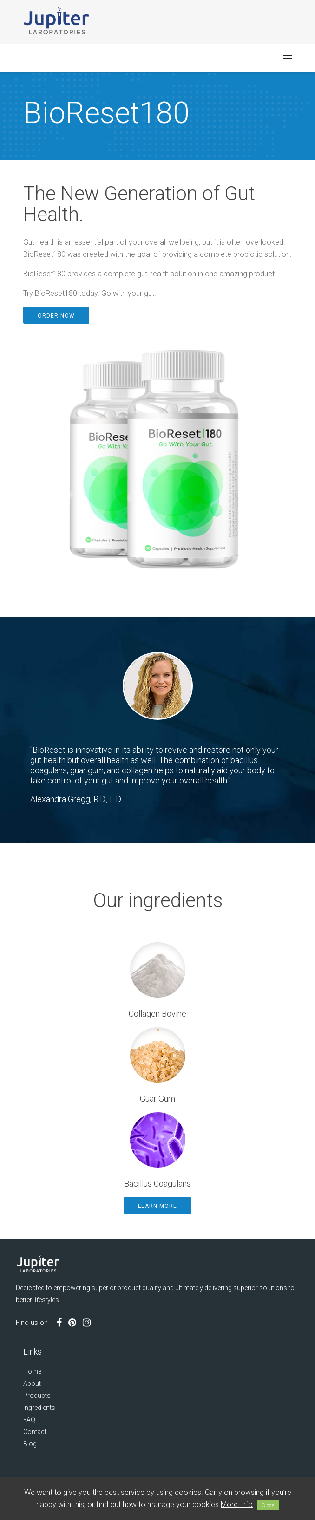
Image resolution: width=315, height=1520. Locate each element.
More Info (237, 1504)
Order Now (56, 316)
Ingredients (39, 1407)
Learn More (157, 1206)
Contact (34, 1431)
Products (37, 1395)
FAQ (29, 1419)
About (32, 1383)
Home (32, 1371)
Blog (30, 1444)
